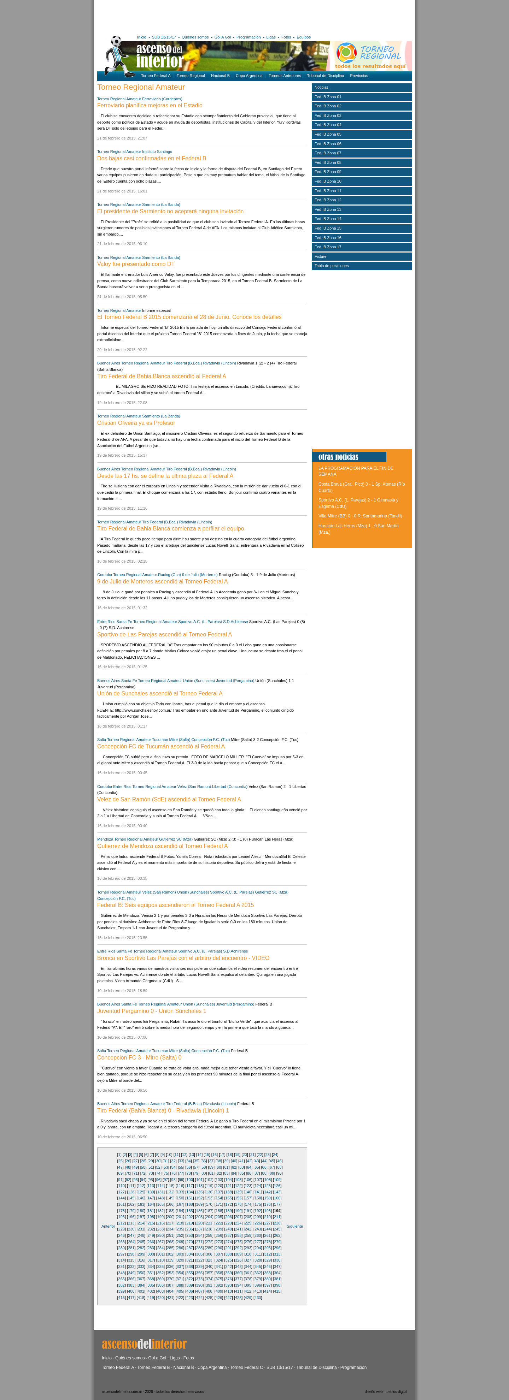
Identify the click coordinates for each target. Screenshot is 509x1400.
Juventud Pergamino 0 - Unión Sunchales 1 (151, 1011)
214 (141, 1223)
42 (249, 1161)
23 (267, 1154)
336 (170, 1266)
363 (267, 1273)
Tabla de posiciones (332, 265)
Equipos (304, 37)
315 (131, 1260)
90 (279, 1173)
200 (170, 1217)
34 (188, 1161)
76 (173, 1173)
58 (203, 1167)
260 (258, 1235)
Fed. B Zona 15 (328, 228)
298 (131, 1254)
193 (267, 1211)
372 (189, 1279)
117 (189, 1186)
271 (199, 1242)
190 (238, 1211)
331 (121, 1266)
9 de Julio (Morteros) (200, 575)
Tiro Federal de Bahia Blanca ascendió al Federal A (161, 376)
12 (184, 1154)
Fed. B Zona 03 (328, 115)
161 (121, 1204)
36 (203, 1161)
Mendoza (105, 839)
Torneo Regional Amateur (119, 99)
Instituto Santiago (157, 151)
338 (189, 1266)
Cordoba (104, 575)
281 (131, 1248)
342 (228, 1266)
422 (180, 1297)
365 (121, 1279)
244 (267, 1229)
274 (228, 1242)
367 (141, 1279)
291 (228, 1248)
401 (141, 1291)
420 (160, 1297)
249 (150, 1235)
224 (238, 1223)
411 (238, 1291)
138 (228, 1192)
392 (219, 1285)
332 (131, 1266)
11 (177, 1154)
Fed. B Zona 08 (328, 162)
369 (160, 1279)
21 (252, 1154)
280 (121, 1248)
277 (258, 1242)
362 (258, 1273)
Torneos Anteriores (285, 75)
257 (228, 1235)
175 (258, 1204)
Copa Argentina (249, 75)
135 (199, 1192)
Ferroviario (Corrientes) (162, 99)
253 (189, 1235)
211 (277, 1217)
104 (229, 1179)
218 (180, 1223)
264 (131, 1242)
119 (209, 1186)
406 (189, 1291)
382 (121, 1285)
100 (189, 1179)
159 (267, 1198)
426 (219, 1297)
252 (180, 1235)
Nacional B (220, 75)
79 (196, 1173)
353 (170, 1273)
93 (135, 1179)
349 (131, 1273)
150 (180, 1198)
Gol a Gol (157, 1357)
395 (248, 1285)
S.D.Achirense (235, 621)
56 (188, 1167)
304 (189, 1254)
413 (258, 1291)
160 (277, 1198)
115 (170, 1186)
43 (257, 1161)
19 (237, 1154)
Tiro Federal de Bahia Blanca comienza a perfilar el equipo (170, 529)
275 (238, 1242)
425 (209, 1297)
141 (258, 1192)
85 (241, 1173)
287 (189, 1248)
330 (277, 1260)
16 (214, 1154)
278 (267, 1242)
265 (141, 1242)
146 (141, 1198)
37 (211, 1161)
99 (181, 1179)
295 (267, 1248)
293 (248, 1248)
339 (199, 1266)
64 (249, 1167)
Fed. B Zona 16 (328, 238)
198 (150, 1217)
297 (121, 1254)
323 (209, 1260)
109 (277, 1179)
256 (219, 1235)
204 (209, 1217)
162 (131, 1204)
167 (180, 1204)
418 (141, 1297)
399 (121, 1291)
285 (170, 1248)
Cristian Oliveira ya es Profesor (136, 423)
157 (248, 1198)
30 (158, 1161)
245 (277, 1229)
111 (131, 1186)
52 (158, 1167)
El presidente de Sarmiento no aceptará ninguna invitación (170, 211)
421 (170, 1297)
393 (228, 1285)
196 (131, 1217)
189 (228, 1211)
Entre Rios (106, 621)
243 (258, 1229)
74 (158, 1173)
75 (166, 1173)
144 (121, 1198)
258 (238, 1235)
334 (150, 1266)
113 (150, 1186)
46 (279, 1161)
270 (189, 1242)
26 (128, 1161)
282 (141, 1248)
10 (169, 1154)
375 (219, 1279)
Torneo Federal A (156, 75)
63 (241, 1167)
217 (170, 1223)
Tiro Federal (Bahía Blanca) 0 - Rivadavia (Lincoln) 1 (163, 1111)
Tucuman (160, 739)
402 (150, 1291)
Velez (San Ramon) (194, 786)
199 (160, 1217)
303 (180, 1254)
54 (173, 1167)
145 (131, 1198)
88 (264, 1173)
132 (170, 1192)
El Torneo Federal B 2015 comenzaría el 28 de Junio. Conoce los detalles (189, 317)
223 (228, 1223)
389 (189, 1285)
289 (209, 1248)
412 (248, 1291)
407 (199, 1291)
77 (181, 1173)
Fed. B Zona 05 (328, 134)
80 (203, 1173)
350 (141, 1273)
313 (277, 1254)
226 (258, 1223)
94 (143, 1179)
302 (170, 1254)
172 (228, 1204)
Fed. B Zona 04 (328, 125)
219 (189, 1223)
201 (180, 1217)
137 (219, 1192)
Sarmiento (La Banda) (161, 204)
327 (248, 1260)
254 (199, 1235)
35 (196, 1161)
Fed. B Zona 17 (328, 247)
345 (258, 1266)
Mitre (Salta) (179, 739)
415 (277, 1291)
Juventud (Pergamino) (235, 680)
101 (199, 1179)
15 (207, 1154)
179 (131, 1211)
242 (248, 1229)
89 (272, 1173)
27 (135, 1161)
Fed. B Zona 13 (328, 209)
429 (248, 1297)
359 (228, 1273)
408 (209, 1291)
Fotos (286, 37)
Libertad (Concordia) (229, 786)
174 (248, 1204)
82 (219, 1173)
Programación (248, 37)
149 (170, 1198)
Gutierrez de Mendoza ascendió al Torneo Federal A (162, 846)
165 (160, 1204)
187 (209, 1211)
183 (170, 1211)
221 (209, 1223)
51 (150, 1167)
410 (228, 1291)
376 (228, 1279)
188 (219, 1211)
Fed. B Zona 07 (328, 153)
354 (180, 1273)
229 (121, 1229)
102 (209, 1179)
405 (180, 1291)
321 (189, 1260)
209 (258, 1217)
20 (244, 1154)
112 (141, 1186)
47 (120, 1167)
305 (199, 1254)
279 (277, 1242)
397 (267, 1285)
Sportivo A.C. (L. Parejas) (200, 621)
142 (267, 1192)
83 (226, 1173)
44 (264, 1161)
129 (141, 1192)
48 (128, 1167)
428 (238, 1297)
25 (120, 1161)
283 (150, 1248)
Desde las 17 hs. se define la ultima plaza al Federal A (165, 476)
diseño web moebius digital (386, 1392)
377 (238, 1279)
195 (121, 1217)
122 (238, 1186)
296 (277, 1248)
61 (226, 1167)
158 (258, 1198)
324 (219, 1260)
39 (226, 1161)
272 (209, 1242)
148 (160, 1198)
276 (248, 1242)
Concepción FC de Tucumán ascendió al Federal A (161, 746)
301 (160, 1254)
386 (160, 1285)
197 (141, 1217)
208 (248, 1217)
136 (209, 1192)
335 (160, 1266)
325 (228, 1260)
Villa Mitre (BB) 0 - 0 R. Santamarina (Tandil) (360, 516)
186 (199, 1211)
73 (150, 1173)
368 (150, 1279)
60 (219, 1167)
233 (160, 1229)
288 (199, 1248)
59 (211, 1167)
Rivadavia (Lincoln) (219, 363)
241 (238, 1229)
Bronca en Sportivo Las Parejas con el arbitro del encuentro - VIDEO (183, 958)
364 (277, 1273)
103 (219, 1179)
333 (141, 1266)
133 (180, 1192)
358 (219, 1273)
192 (258, 1211)
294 (258, 1248)
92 (128, 1179)
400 (131, 1291)
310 (248, 1254)
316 (141, 1260)
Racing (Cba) (169, 575)
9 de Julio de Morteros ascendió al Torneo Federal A (162, 582)
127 (121, 1192)
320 (180, 1260)
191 (248, 1211)
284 (160, 1248)
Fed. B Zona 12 (328, 200)
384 (141, 1285)
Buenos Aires (108, 363)
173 (238, 1204)
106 (248, 1179)
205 (219, 1217)
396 (258, 1285)
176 (267, 1204)
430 (258, 1297)
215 (150, 1223)
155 (228, 1198)
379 (258, 1279)
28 (143, 1161)
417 (131, 1297)
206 (228, 1217)
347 (277, 1266)
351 (150, 1273)
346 (267, 1266)
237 (199, 1229)
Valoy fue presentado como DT (136, 264)
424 (199, 1297)
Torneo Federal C (246, 1367)
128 (131, 1192)
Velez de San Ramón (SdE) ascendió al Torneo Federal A (169, 799)
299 (141, 1254)
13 (192, 1154)
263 (121, 1242)
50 (143, 1167)
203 (199, 1217)
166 (170, 1204)
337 (180, 1266)
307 (219, 1254)
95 (150, 1179)
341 (219, 1266)
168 (189, 1204)
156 (238, 1198)
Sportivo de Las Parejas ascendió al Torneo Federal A (164, 634)
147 (150, 1198)
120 (219, 1186)
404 (170, 1291)
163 (141, 1204)
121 (228, 1186)
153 (209, 1198)
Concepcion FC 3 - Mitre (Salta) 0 (139, 1058)
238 (209, 1229)
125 (267, 1186)
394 (238, 1285)
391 (209, 1285)
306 (209, 1254)
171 (219, 1204)
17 (222, 1154)
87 (257, 1173)
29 (150, 1161)
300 (150, 1254)
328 (258, 1260)
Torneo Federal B (154, 1367)
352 (160, 1273)
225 (248, 1223)
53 (166, 1167)
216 (160, 1223)
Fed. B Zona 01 (328, 97)
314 (121, 1260)
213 (131, 1223)
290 (219, 1248)
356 (199, 1273)
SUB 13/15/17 (164, 37)
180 (141, 1211)
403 (160, 1291)
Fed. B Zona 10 (328, 181)
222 (219, 1223)
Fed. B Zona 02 (328, 106)
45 (272, 1161)
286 (180, 1248)
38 (219, 1161)
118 (199, 1186)
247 (131, 1235)
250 (160, 1235)
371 (180, 1279)
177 (277, 1204)
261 (267, 1235)
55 (181, 1167)
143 (277, 1192)
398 (277, 1285)
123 (248, 1186)
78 (188, 1173)
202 (189, 1217)
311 (258, 1254)
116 (180, 1186)
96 (158, 1179)
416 (121, 1297)
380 (267, 1279)
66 (264, 1167)
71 (135, 1173)
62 (234, 1167)
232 (150, 1229)
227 (267, 1223)
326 (238, 1260)
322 (199, 1260)
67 (272, 1167)
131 (160, 1192)
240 (228, 1229)
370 (170, 1279)
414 (267, 1291)
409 (219, 1291)
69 (120, 1173)
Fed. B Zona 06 (328, 144)
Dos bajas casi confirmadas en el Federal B (151, 158)
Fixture (321, 256)
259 (248, 1235)
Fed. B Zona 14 (328, 218)
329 (267, 1260)
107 (258, 1179)
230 (131, 1229)
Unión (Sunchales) (199, 680)
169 (199, 1204)
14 (199, 1154)
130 (150, 1192)
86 (249, 1173)
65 (257, 1167)
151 (189, 1198)
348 (121, 1273)
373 (199, 1279)
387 (170, 1285)
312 (267, 1254)
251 (170, 1235)
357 (209, 1273)
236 (189, 1229)
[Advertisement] (200, 16)
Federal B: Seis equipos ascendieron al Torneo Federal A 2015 (175, 905)
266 (150, 1242)
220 (199, 1223)
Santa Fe (124, 621)
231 (141, 1229)
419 (150, 1297)
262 (277, 1235)
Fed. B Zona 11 (328, 191)
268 (170, 1242)
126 (277, 1186)
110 (121, 1186)
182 (160, 1211)
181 (150, 1211)
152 (199, 1198)
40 (234, 1161)
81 (211, 1173)
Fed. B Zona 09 (328, 172)
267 (160, 1242)
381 (277, 1279)
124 (258, 1186)
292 (238, 1248)
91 (120, 1179)
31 (166, 1161)
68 (279, 1167)
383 (131, 1285)
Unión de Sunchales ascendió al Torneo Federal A (160, 693)
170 (209, 1204)
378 (248, 1279)
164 (150, 1204)
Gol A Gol (223, 37)
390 (199, 1285)
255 (209, 1235)
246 (121, 1235)
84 (234, 1173)
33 (181, 1161)
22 (260, 1154)
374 (209, 1279)
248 (141, 1235)
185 (189, 1211)
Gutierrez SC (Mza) (176, 839)
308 (228, 1254)
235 (180, 1229)
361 (248, 1273)
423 (189, 1297)
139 (238, 1192)
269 (180, 1242)
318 (160, 1260)
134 (189, 1192)
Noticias (321, 87)
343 (238, 1266)
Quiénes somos (195, 37)
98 (173, 1179)
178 (121, 1211)
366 (131, 1279)
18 (230, 1154)
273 (219, 1242)
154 (219, 1198)
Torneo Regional (191, 75)
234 (170, 1229)
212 (121, 1223)
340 (209, 1266)
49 (135, 1167)
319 (170, 1260)
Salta (101, 739)
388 (180, 1285)
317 (150, 1260)
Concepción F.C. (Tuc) (210, 739)
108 (267, 1179)
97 (166, 1179)
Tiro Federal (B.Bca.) (184, 363)
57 (196, 1167)
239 (219, 1229)
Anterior (108, 1226)
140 (248, 1192)
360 (238, 1273)
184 (180, 1211)
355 (189, 1273)
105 (238, 1179)
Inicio (141, 37)
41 (241, 1161)
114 (160, 1186)
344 (248, 1266)
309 (238, 1254)
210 (267, 1217)
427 (228, 1297)
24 (275, 1154)
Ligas (271, 37)
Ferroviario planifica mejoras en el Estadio (150, 105)
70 (128, 1173)
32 (173, 1161)
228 (277, 1223)
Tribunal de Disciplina (325, 75)
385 (150, 1285)
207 (238, 1217)
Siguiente (295, 1226)
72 (143, 1173)
